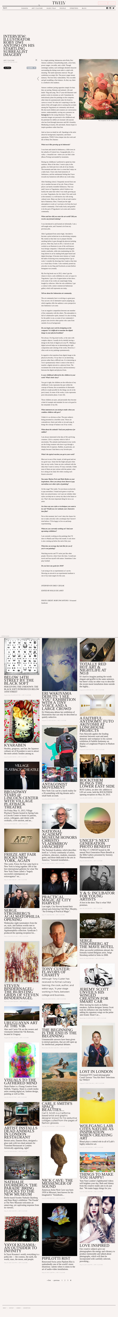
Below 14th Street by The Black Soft (19, 680)
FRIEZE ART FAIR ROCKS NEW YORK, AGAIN (20, 857)
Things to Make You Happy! (96, 1176)
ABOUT (4, 1308)
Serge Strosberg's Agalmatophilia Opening (22, 915)
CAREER (18, 1308)
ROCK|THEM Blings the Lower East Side (97, 783)
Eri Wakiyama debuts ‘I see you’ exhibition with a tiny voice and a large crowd (59, 701)
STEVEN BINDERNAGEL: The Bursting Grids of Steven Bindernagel (21, 992)
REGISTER (102, 3)
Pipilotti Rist (56, 1258)
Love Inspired (94, 1245)
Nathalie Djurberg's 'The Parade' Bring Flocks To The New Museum (20, 1188)
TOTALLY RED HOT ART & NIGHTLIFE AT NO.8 (93, 668)
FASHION (24, 8)
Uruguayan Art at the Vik (21, 1024)
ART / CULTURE (37, 8)
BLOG (84, 8)
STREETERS (74, 8)
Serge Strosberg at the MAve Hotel (97, 943)
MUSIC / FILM (51, 8)
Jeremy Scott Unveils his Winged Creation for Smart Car (94, 995)
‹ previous (56, 1280)
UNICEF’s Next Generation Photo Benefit (95, 843)
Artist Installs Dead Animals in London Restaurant (21, 1132)
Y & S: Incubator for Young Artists (97, 896)
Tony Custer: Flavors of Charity (56, 972)
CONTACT (11, 1308)
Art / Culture (9, 60)
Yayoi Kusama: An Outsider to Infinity (20, 1248)
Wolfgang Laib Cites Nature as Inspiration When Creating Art (97, 1132)
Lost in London (96, 1071)
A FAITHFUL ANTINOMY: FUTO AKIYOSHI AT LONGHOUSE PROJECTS (97, 724)
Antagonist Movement (54, 785)
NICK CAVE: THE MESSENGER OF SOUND (57, 1183)
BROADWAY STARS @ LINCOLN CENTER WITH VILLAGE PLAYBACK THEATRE (21, 799)
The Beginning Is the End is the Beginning (59, 1033)
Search (5, 8)
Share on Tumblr (31, 68)
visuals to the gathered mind (20, 1081)
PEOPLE (63, 8)
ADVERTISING (26, 1308)
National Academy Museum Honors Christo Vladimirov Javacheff (59, 839)
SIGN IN (111, 3)
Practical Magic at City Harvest (56, 900)
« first (49, 1280)
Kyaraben (15, 745)
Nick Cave (60, 1190)
